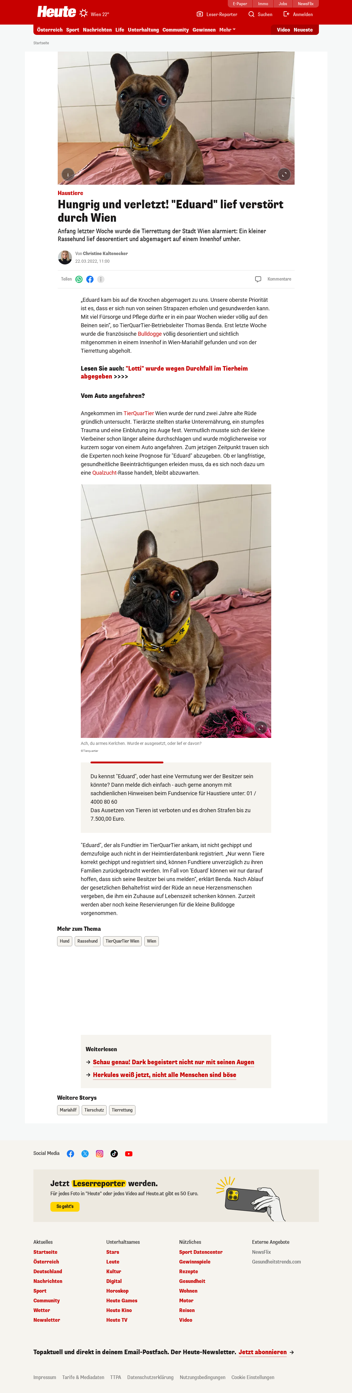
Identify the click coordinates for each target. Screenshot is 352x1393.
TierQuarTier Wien (122, 941)
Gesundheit (192, 1281)
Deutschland (47, 1272)
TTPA (115, 1377)
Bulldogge (150, 334)
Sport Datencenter (201, 1252)
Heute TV (117, 1320)
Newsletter (46, 1320)
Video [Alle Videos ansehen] (283, 30)
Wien (151, 941)
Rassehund (87, 941)
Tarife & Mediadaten (83, 1377)
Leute (112, 1262)
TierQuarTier (139, 413)
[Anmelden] (298, 14)
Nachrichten (97, 30)
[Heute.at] (56, 11)
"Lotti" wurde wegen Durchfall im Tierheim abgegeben (164, 373)
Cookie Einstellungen (252, 1377)
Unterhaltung (143, 30)
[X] (85, 1153)
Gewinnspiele (194, 1262)
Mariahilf (68, 1110)
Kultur (113, 1272)
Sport (72, 30)
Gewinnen (204, 30)
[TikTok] (114, 1153)
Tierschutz (94, 1110)
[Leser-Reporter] (216, 14)
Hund (65, 941)
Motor (186, 1301)
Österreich (50, 30)
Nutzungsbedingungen (202, 1377)
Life (119, 30)
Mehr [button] (225, 30)
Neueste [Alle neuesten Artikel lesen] (303, 30)
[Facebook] (90, 279)
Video (185, 1320)
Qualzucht (104, 472)
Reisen (187, 1310)
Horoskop (117, 1291)
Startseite (41, 43)
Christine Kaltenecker (105, 254)
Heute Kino (119, 1310)
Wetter (41, 1310)
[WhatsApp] (79, 279)
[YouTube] (128, 1153)
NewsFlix (261, 1252)
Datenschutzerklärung (150, 1377)
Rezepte (188, 1272)
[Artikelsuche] (260, 14)
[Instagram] (99, 1153)
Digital (114, 1281)
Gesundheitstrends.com (276, 1262)
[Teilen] (100, 279)
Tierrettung (122, 1110)
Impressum (44, 1377)
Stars (112, 1252)
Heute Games (121, 1301)
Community (175, 30)
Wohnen (188, 1291)
